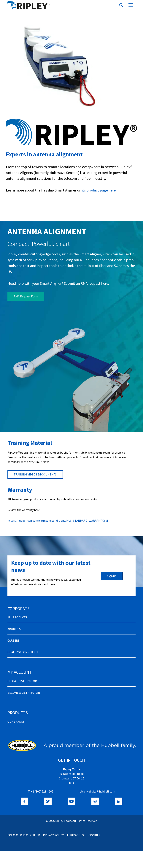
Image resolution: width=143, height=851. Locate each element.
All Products (17, 617)
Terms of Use (76, 835)
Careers (13, 640)
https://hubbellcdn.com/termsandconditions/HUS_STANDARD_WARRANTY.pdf (57, 520)
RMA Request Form (26, 296)
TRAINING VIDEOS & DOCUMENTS (35, 474)
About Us (14, 629)
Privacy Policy (53, 835)
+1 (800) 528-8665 (42, 791)
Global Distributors (22, 681)
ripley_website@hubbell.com (96, 791)
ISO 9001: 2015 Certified (23, 835)
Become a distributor (23, 692)
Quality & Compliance (23, 652)
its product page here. (98, 190)
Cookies (94, 835)
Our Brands (16, 721)
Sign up (111, 576)
